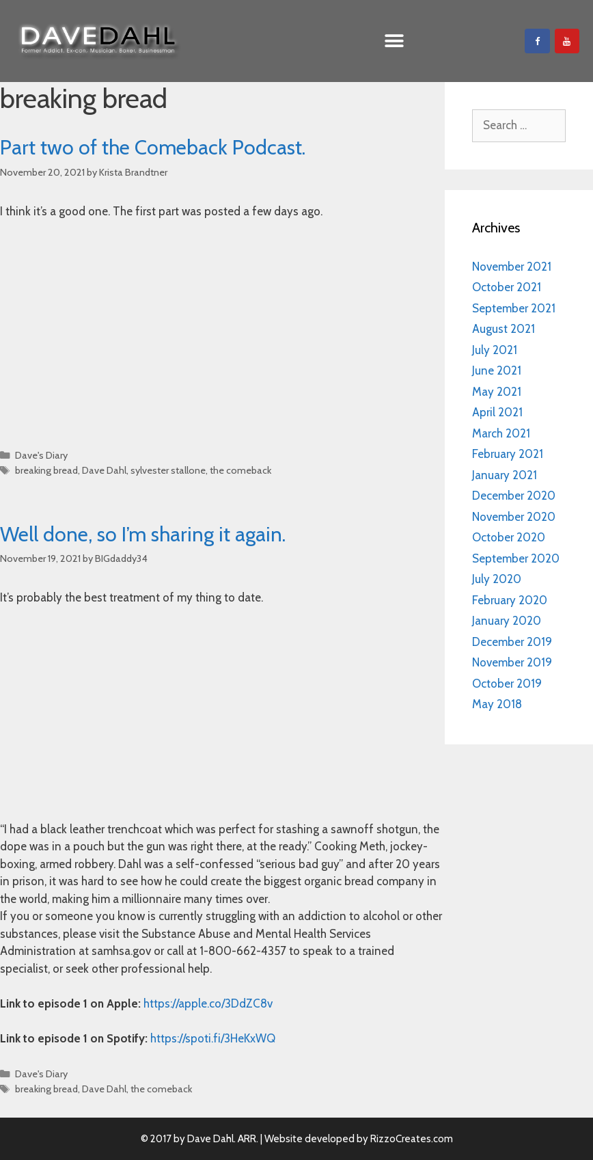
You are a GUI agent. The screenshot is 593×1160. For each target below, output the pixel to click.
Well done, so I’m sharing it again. (143, 534)
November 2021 (511, 266)
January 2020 (506, 621)
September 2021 (513, 308)
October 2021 (506, 287)
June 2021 (496, 370)
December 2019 (512, 642)
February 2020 (509, 600)
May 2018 (497, 704)
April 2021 (497, 412)
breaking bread (46, 470)
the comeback (240, 470)
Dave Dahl (104, 470)
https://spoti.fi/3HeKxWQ (212, 1038)
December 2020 (513, 495)
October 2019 (507, 683)
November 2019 (512, 662)
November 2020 (513, 517)
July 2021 (494, 350)
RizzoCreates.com (411, 1139)
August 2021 (503, 329)
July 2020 (496, 579)
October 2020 (508, 537)
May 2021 (496, 392)
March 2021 (501, 433)
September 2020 (516, 558)
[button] (394, 41)
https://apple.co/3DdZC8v (208, 1003)
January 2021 (504, 475)
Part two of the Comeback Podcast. (152, 147)
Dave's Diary (41, 455)
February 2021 (507, 454)
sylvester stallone (168, 470)
